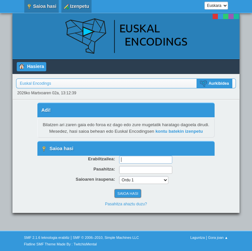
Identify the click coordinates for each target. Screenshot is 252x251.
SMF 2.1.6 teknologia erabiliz (47, 238)
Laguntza (197, 238)
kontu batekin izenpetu (179, 131)
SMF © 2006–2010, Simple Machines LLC (106, 238)
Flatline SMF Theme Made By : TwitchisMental (60, 244)
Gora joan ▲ (218, 238)
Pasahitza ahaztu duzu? (126, 204)
